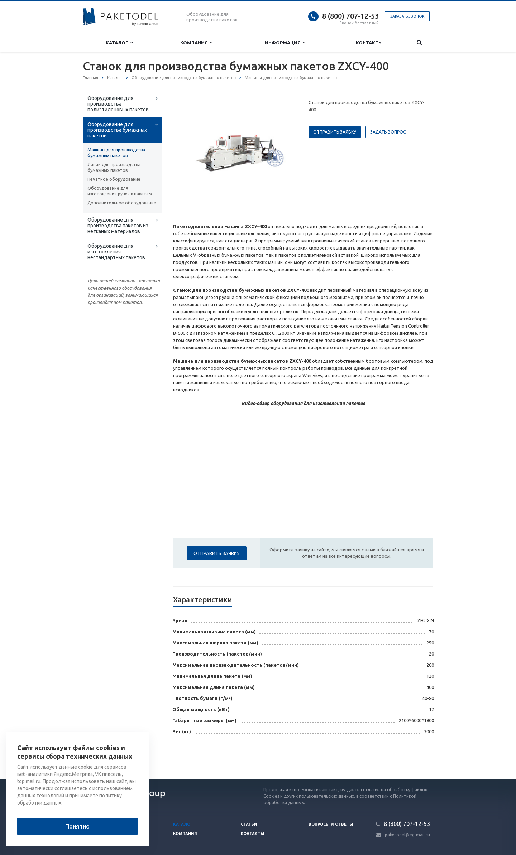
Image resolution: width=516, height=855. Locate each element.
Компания (196, 42)
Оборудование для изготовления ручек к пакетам (119, 191)
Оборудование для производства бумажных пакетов (117, 130)
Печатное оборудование (113, 179)
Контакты (369, 42)
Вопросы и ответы (331, 824)
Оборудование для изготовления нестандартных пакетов (116, 251)
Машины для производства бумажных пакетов (116, 153)
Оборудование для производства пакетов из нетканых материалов (117, 225)
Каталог (119, 42)
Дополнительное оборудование (121, 203)
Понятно (77, 826)
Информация (285, 42)
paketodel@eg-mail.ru (407, 834)
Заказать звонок (407, 16)
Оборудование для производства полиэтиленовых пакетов (118, 103)
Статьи (249, 824)
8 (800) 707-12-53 (350, 16)
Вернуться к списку (105, 757)
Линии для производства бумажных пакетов (113, 167)
